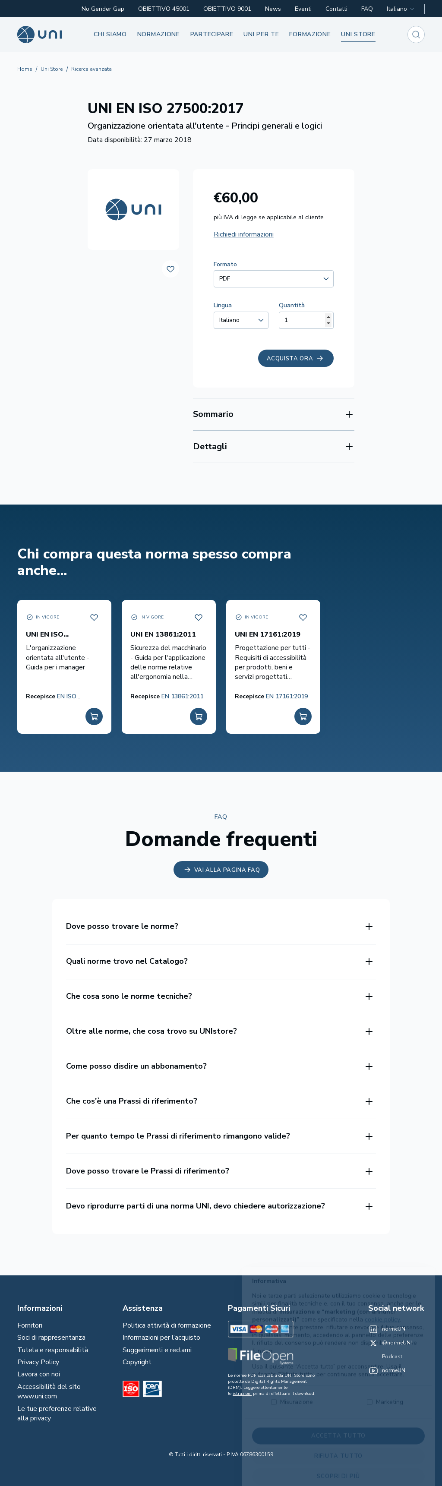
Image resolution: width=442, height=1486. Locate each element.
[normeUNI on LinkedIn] (387, 1329)
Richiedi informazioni (244, 234)
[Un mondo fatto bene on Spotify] (385, 1357)
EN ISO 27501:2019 (73, 700)
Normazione (158, 34)
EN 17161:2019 (287, 696)
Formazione (310, 34)
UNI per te (261, 34)
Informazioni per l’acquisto (161, 1337)
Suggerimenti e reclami (157, 1350)
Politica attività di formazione (167, 1325)
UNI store (358, 34)
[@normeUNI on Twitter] (390, 1343)
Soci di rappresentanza (51, 1337)
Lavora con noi (38, 1374)
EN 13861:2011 (182, 696)
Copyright (137, 1362)
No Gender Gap (103, 9)
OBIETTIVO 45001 (163, 9)
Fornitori (29, 1325)
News (273, 9)
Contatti (336, 9)
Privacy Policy (38, 1362)
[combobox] (401, 9)
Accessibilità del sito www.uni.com (49, 1391)
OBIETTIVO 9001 (227, 9)
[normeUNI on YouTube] (387, 1371)
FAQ (367, 9)
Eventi (303, 9)
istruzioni (242, 1394)
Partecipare (212, 34)
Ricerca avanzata (91, 69)
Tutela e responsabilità (52, 1350)
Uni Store (52, 69)
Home (24, 69)
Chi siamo (110, 34)
